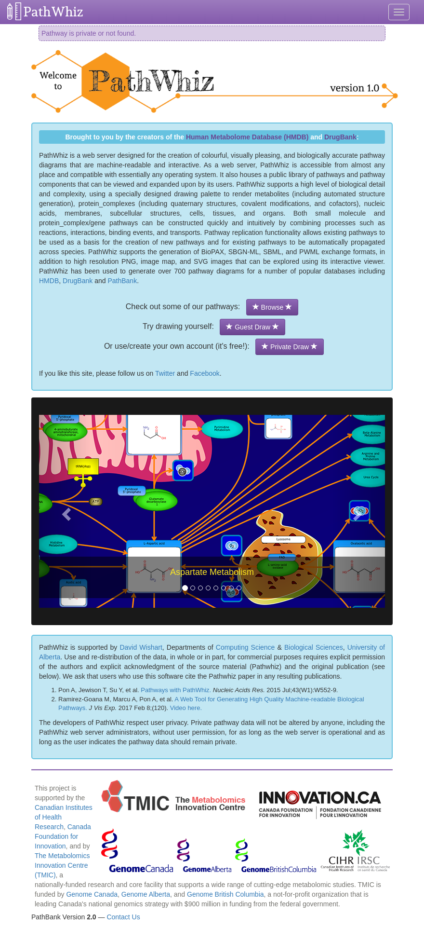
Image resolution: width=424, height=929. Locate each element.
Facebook (204, 373)
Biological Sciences (313, 647)
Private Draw (290, 347)
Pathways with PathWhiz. (176, 690)
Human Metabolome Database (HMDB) (247, 137)
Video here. (186, 707)
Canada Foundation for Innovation (63, 836)
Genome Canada (92, 894)
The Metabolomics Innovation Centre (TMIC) (62, 865)
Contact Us (123, 917)
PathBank (122, 281)
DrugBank (340, 137)
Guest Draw (252, 327)
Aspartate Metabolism (212, 572)
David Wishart (140, 647)
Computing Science (245, 647)
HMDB (49, 281)
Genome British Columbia (225, 894)
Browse (272, 307)
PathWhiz (53, 12)
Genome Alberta (145, 894)
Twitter (165, 373)
